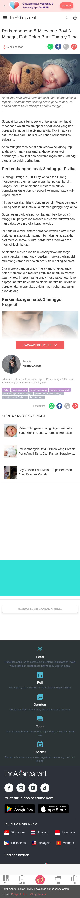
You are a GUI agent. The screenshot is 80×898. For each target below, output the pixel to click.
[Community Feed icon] (58, 880)
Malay (6, 390)
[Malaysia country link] (41, 843)
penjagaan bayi (20, 390)
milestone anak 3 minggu (14, 397)
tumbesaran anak (39, 390)
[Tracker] (40, 751)
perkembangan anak (60, 390)
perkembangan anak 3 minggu (17, 393)
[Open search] (67, 18)
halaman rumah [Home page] (9, 379)
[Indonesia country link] (65, 832)
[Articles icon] (22, 880)
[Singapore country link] (14, 832)
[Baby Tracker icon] (40, 879)
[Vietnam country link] (65, 843)
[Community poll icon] (74, 880)
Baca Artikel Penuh (40, 345)
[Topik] (40, 725)
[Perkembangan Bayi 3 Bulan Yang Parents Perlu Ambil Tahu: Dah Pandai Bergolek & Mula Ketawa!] (40, 451)
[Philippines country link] (15, 843)
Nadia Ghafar (31, 365)
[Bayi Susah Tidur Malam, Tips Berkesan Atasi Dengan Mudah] (40, 472)
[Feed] (40, 656)
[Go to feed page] (23, 17)
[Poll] (40, 679)
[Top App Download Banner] (40, 6)
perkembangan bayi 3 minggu (48, 393)
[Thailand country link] (40, 832)
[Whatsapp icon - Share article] (50, 47)
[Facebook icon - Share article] (58, 47)
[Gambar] (40, 701)
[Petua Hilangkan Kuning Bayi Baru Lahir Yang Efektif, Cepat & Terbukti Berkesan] (40, 430)
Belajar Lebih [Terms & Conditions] (19, 894)
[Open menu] (5, 17)
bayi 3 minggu (36, 397)
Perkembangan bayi (32, 379)
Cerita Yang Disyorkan (23, 416)
